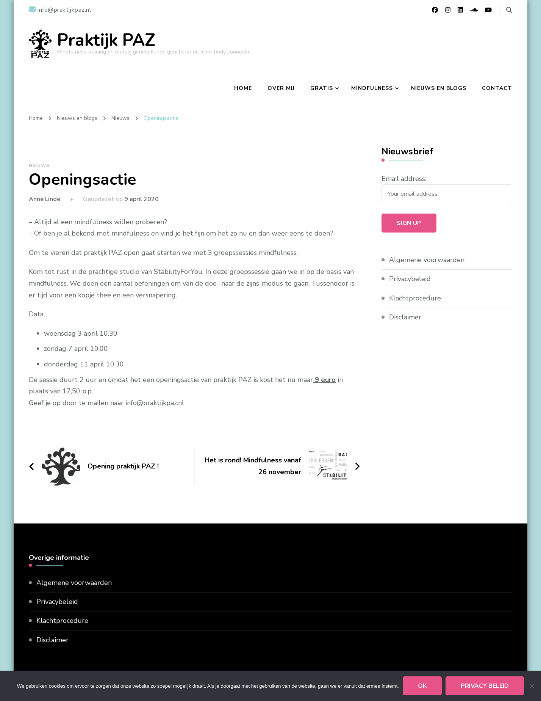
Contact (497, 88)
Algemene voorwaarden (426, 259)
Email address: (404, 178)
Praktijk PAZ (106, 40)
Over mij (281, 88)
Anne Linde (44, 199)
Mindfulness (372, 88)
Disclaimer (405, 317)
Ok (422, 686)
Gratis (321, 88)
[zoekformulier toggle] (509, 10)
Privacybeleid (410, 278)
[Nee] (531, 686)
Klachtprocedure (415, 298)
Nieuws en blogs (438, 88)
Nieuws (39, 165)
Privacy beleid (485, 686)
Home (243, 88)
